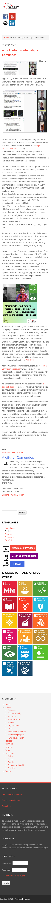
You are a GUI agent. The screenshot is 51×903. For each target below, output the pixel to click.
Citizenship (12, 710)
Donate (8, 771)
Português (9, 537)
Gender (11, 722)
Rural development (16, 738)
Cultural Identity (14, 713)
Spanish (11, 768)
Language (6, 44)
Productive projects (16, 735)
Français (8, 534)
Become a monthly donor (13, 495)
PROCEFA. (30, 360)
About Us (9, 744)
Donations (6, 806)
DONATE (16, 564)
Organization (13, 725)
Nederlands (10, 528)
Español (8, 540)
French (10, 762)
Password (7, 870)
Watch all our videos (22, 548)
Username (7, 863)
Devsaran (25, 899)
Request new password (15, 876)
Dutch (10, 756)
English (8, 531)
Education (12, 716)
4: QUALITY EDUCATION (12, 452)
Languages (9, 753)
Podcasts (9, 741)
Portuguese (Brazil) (16, 765)
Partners (8, 747)
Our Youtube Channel (11, 800)
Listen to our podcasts (23, 556)
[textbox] (9, 513)
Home (6, 37)
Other (10, 728)
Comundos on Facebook (12, 794)
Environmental (14, 719)
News (7, 750)
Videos (8, 707)
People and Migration (17, 732)
